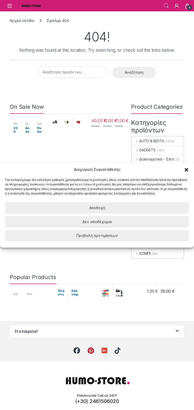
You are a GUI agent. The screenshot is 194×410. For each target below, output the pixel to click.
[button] (186, 169)
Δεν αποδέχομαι (97, 221)
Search (166, 6)
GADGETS (144, 150)
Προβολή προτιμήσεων (97, 235)
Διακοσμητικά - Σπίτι (153, 159)
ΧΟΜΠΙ (141, 253)
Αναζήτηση (134, 72)
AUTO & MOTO (148, 141)
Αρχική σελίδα (22, 20)
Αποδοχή (97, 207)
